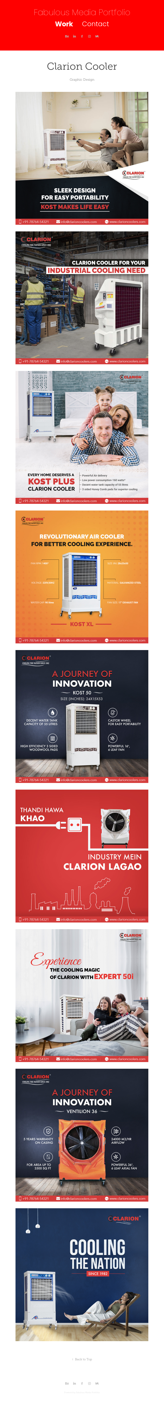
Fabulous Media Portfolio (82, 13)
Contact (95, 24)
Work (64, 24)
